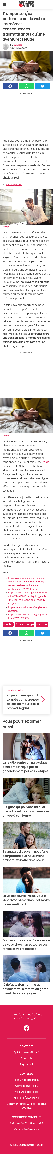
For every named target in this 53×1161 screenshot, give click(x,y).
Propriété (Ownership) (27, 1098)
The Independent (14, 184)
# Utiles (8, 624)
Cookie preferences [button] (26, 1129)
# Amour (42, 624)
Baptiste (18, 45)
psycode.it (26, 1064)
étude (45, 462)
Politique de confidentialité (26, 1123)
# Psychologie (24, 624)
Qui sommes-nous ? (27, 1052)
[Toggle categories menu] (5, 4)
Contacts (27, 1058)
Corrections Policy (26, 1086)
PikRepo (6, 226)
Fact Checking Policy (26, 1080)
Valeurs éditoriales (26, 1092)
